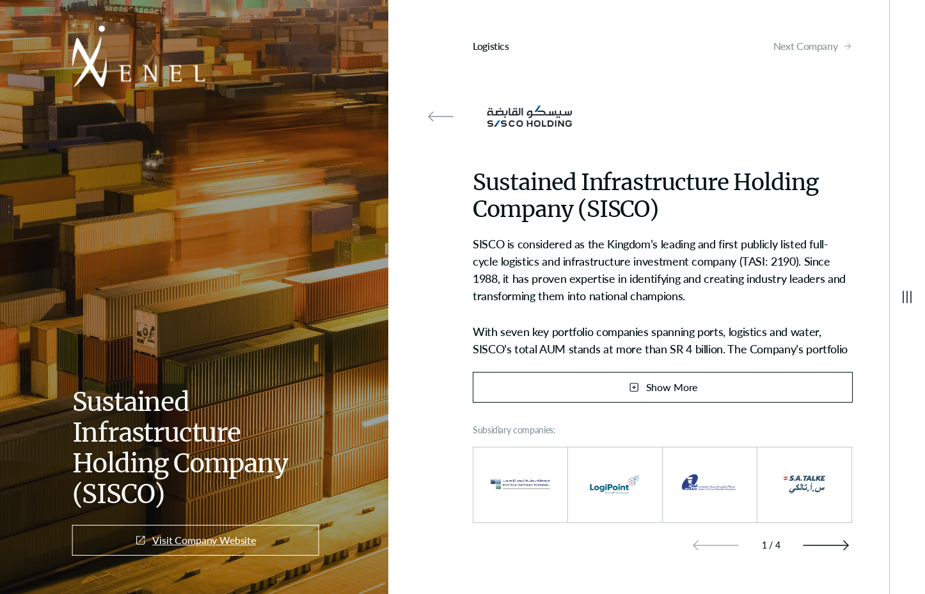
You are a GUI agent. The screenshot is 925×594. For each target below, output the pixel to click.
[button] (825, 545)
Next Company (813, 46)
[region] (663, 296)
